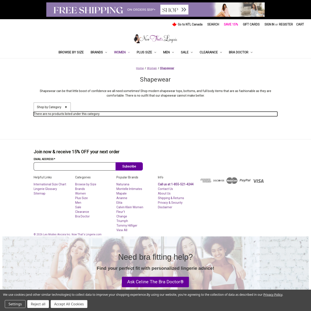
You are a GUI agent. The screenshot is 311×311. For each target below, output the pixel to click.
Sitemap (39, 193)
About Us (164, 193)
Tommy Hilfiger (126, 225)
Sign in (269, 24)
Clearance (211, 52)
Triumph (122, 221)
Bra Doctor (240, 52)
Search (213, 24)
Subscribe (129, 166)
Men (168, 52)
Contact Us (165, 189)
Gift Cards (251, 24)
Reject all (38, 304)
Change (121, 216)
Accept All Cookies (69, 304)
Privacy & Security (170, 202)
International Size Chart (50, 184)
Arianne (121, 198)
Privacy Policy (272, 294)
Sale (187, 52)
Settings (15, 304)
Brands (99, 52)
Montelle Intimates (129, 189)
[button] (155, 282)
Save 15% (231, 24)
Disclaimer (165, 207)
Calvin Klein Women (129, 207)
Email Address (44, 159)
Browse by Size (71, 52)
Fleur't (120, 212)
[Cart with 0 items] (300, 24)
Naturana (122, 184)
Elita (119, 202)
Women (122, 52)
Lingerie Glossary (45, 189)
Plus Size (146, 52)
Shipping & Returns (171, 198)
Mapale (121, 193)
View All (121, 230)
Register (286, 24)
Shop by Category (52, 107)
